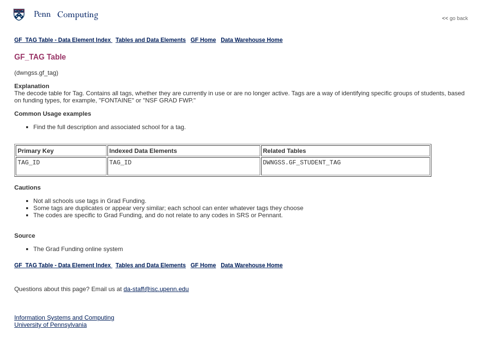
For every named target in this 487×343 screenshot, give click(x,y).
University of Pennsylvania (50, 324)
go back (458, 18)
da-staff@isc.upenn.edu (156, 289)
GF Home (203, 40)
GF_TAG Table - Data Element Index (63, 40)
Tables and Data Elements (151, 40)
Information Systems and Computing (64, 317)
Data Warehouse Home (251, 40)
